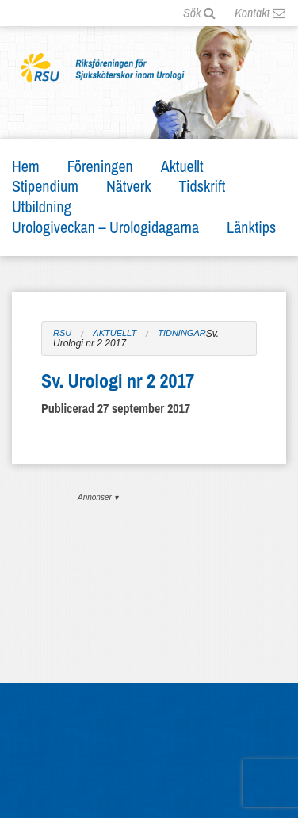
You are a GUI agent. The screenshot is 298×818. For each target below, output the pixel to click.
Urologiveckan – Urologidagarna (105, 227)
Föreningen (100, 166)
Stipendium (45, 186)
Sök (199, 12)
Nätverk (128, 186)
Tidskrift (201, 186)
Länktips (251, 227)
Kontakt (260, 12)
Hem (26, 166)
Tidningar (182, 333)
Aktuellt (182, 166)
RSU (62, 333)
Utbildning (41, 206)
